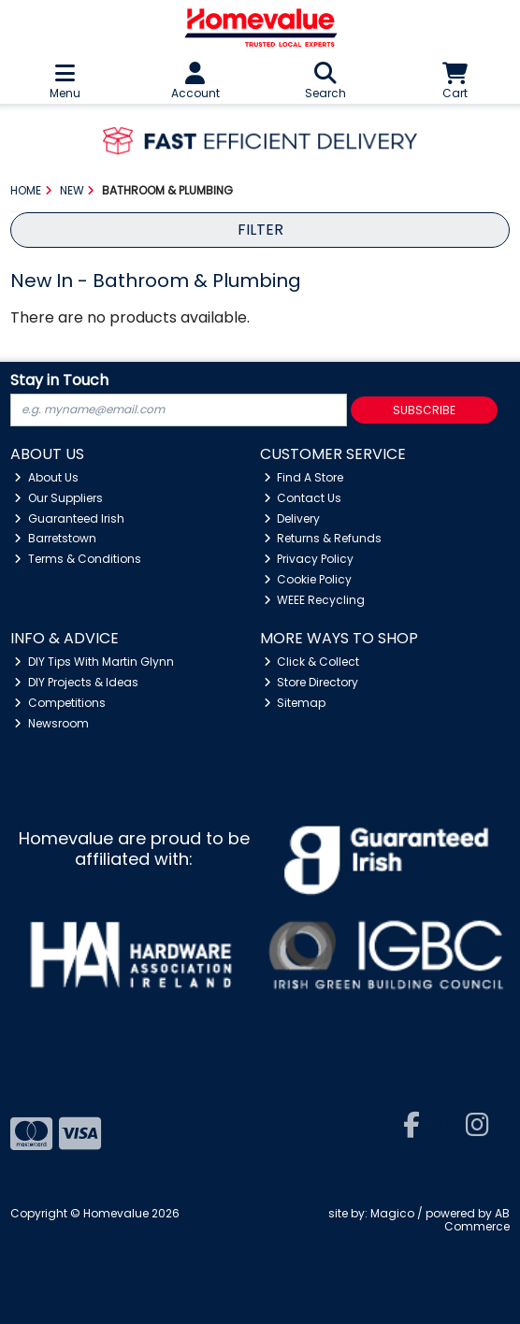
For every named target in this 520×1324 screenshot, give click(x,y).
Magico (392, 1213)
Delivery (292, 518)
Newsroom (51, 723)
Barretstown (55, 538)
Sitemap (295, 703)
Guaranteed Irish (69, 518)
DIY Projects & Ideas (76, 682)
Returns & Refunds (323, 538)
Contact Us (303, 498)
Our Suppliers (58, 498)
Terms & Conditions (77, 559)
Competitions (60, 703)
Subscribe (424, 410)
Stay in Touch (59, 381)
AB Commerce (477, 1219)
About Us (46, 477)
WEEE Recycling (315, 600)
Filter (260, 229)
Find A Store (304, 477)
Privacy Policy (309, 559)
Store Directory (311, 682)
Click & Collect (312, 661)
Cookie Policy (308, 579)
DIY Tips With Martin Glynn (94, 661)
